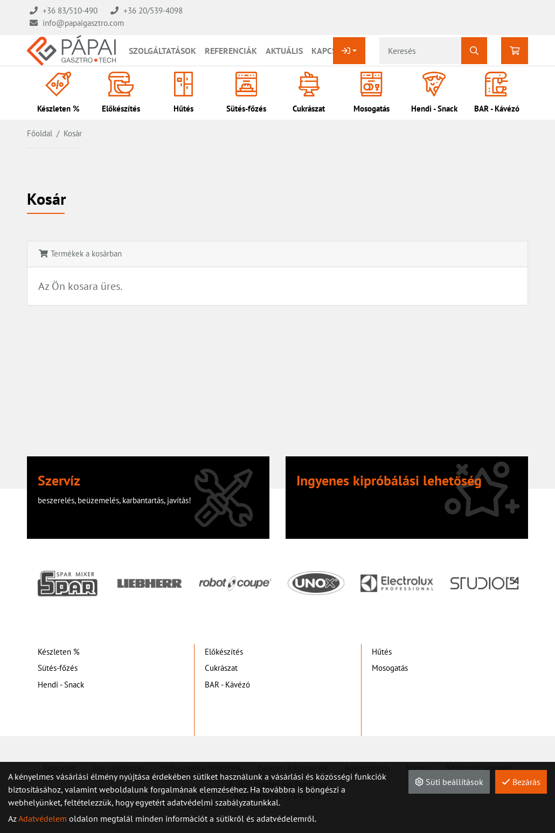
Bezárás (521, 781)
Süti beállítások (449, 781)
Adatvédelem (42, 818)
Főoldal (39, 133)
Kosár (73, 133)
